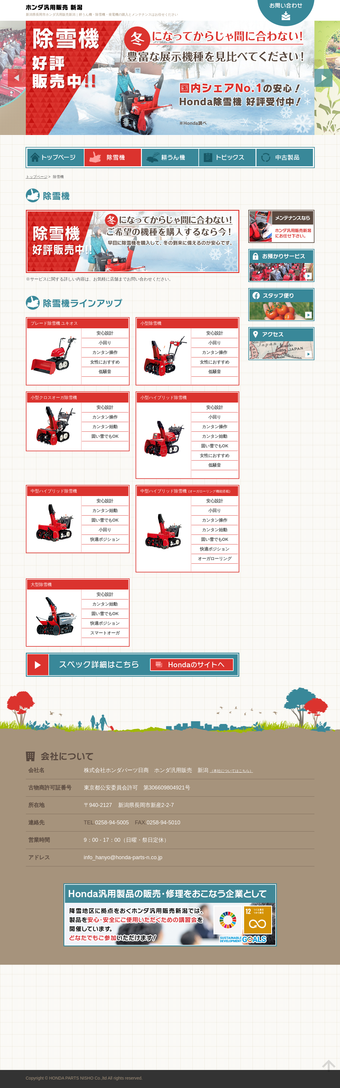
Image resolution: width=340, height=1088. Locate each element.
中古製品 (284, 157)
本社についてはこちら (231, 771)
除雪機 (112, 157)
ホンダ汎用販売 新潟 (86, 7)
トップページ (55, 157)
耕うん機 (170, 157)
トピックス (227, 157)
